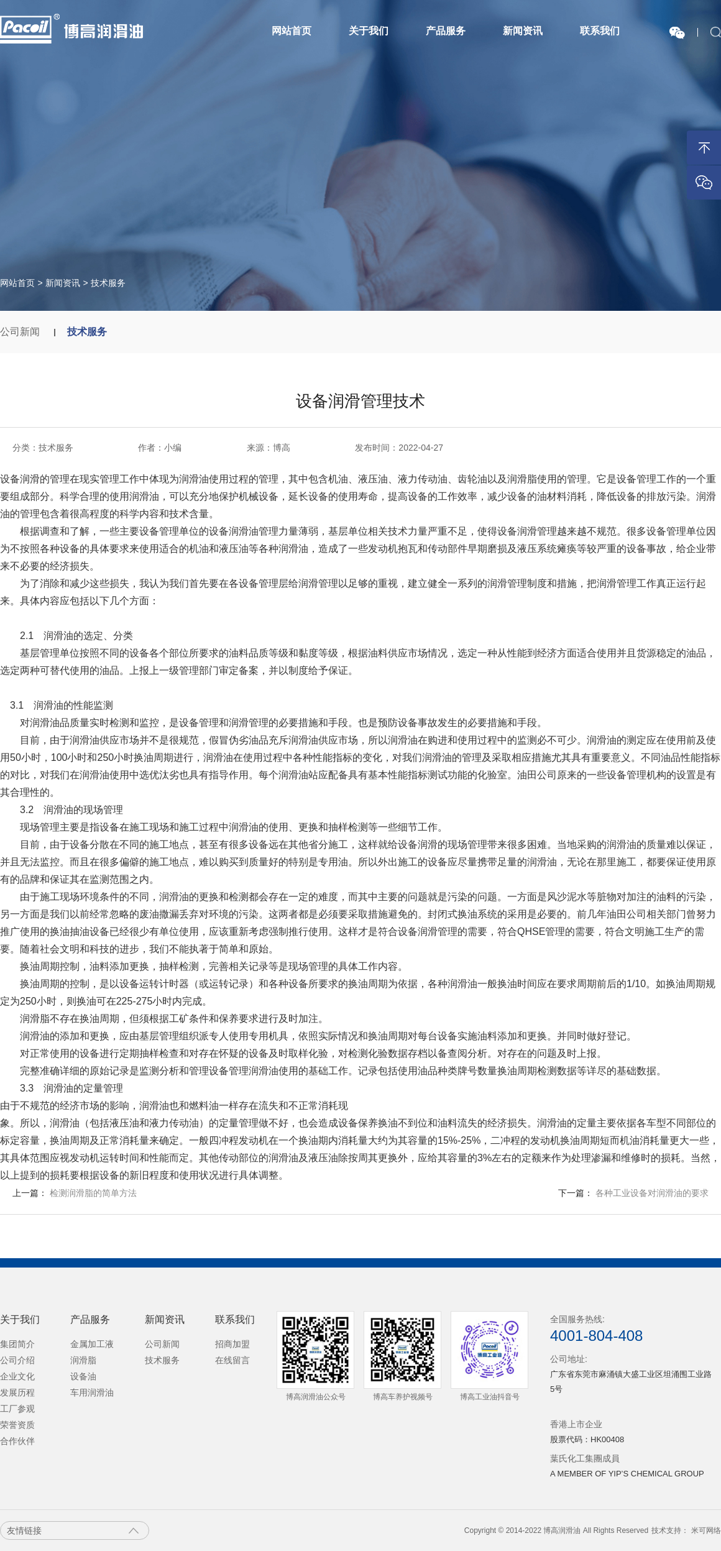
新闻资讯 (523, 30)
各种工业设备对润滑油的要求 (652, 1193)
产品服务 (446, 30)
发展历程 (17, 1392)
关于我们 (368, 30)
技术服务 (108, 283)
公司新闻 (21, 331)
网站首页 (291, 30)
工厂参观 (17, 1409)
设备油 (83, 1376)
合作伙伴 (17, 1441)
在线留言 (232, 1360)
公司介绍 (17, 1360)
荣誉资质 (17, 1425)
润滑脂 (83, 1360)
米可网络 (706, 1530)
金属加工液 (92, 1344)
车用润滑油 (92, 1392)
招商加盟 (232, 1344)
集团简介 (17, 1344)
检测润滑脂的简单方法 (93, 1193)
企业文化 (17, 1376)
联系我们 (600, 30)
